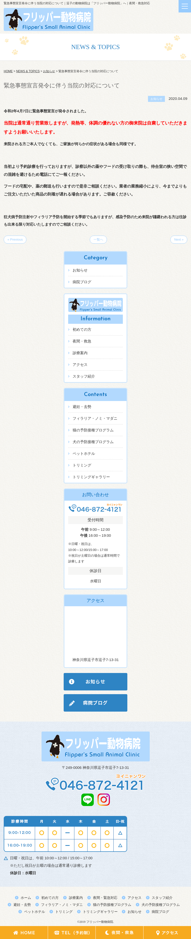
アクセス (80, 364)
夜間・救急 (82, 341)
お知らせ (80, 270)
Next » (179, 239)
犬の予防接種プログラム (93, 442)
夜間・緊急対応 (105, 898)
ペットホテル (84, 453)
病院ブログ (82, 282)
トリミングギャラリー (91, 477)
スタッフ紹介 (84, 376)
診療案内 (80, 353)
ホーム (26, 898)
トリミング (82, 465)
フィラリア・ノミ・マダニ (95, 418)
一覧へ (98, 239)
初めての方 (82, 329)
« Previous (15, 239)
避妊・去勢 (82, 406)
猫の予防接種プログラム (93, 430)
